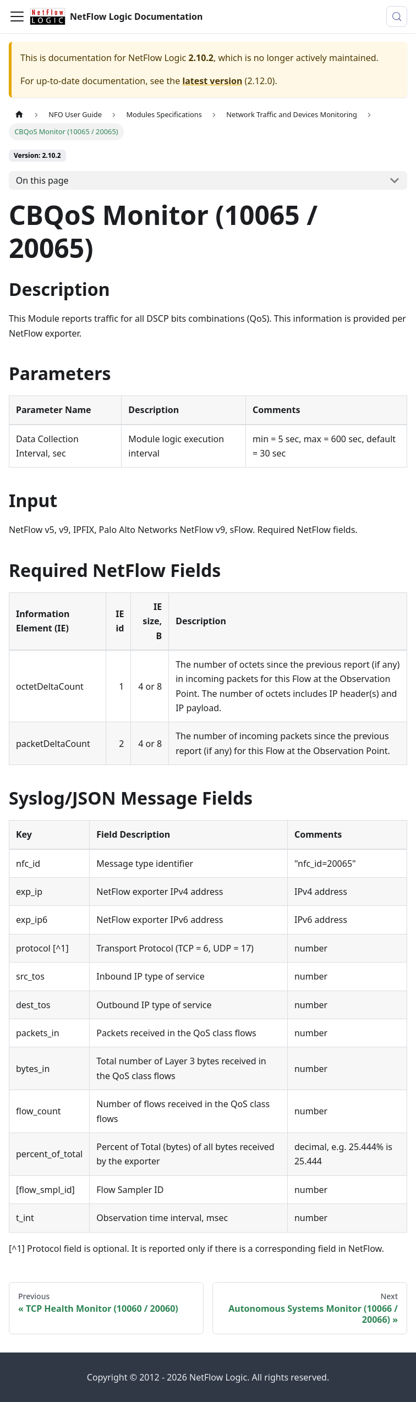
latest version (212, 81)
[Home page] (19, 114)
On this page (42, 180)
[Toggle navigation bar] (17, 16)
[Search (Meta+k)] (396, 16)
